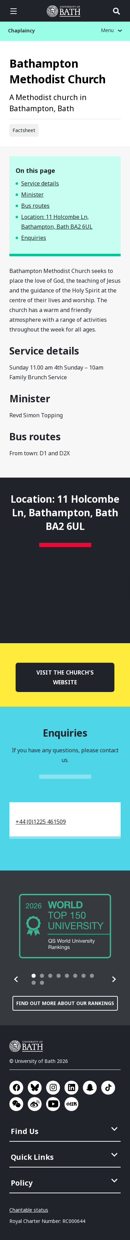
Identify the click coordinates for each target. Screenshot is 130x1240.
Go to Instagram (53, 1088)
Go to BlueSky (35, 1088)
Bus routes (35, 206)
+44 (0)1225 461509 (41, 822)
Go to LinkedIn (71, 1088)
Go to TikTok (108, 1088)
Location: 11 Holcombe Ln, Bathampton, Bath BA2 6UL (57, 221)
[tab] (34, 976)
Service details (40, 183)
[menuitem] (66, 1129)
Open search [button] (116, 11)
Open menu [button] (13, 11)
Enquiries (33, 238)
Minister (32, 194)
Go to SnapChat (90, 1088)
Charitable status (28, 1210)
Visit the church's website (65, 677)
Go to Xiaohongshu (71, 1104)
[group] (65, 926)
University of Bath (27, 1046)
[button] (16, 979)
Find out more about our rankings (65, 1003)
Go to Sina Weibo (35, 1104)
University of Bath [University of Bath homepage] (65, 11)
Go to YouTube (53, 1104)
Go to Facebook (16, 1088)
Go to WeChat (16, 1104)
